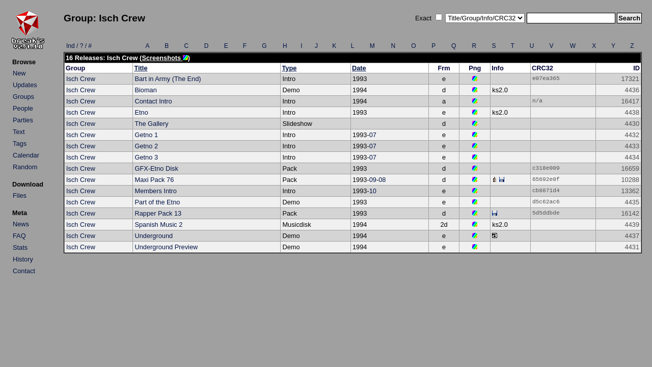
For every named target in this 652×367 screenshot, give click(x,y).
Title (140, 68)
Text (18, 132)
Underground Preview (166, 247)
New (19, 73)
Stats (20, 247)
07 (372, 135)
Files (19, 195)
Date (359, 68)
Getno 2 (146, 146)
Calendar (26, 155)
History (23, 259)
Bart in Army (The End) (167, 79)
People (23, 108)
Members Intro (155, 191)
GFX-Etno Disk (156, 168)
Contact (24, 271)
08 (382, 180)
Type (289, 68)
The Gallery (151, 123)
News (21, 224)
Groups (23, 96)
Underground (153, 236)
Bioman (145, 90)
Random (25, 167)
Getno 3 (146, 157)
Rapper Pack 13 (157, 213)
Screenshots (164, 58)
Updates (25, 85)
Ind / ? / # (79, 45)
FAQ (19, 236)
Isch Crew (80, 79)
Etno (141, 112)
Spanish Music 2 (158, 224)
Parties (23, 120)
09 (372, 180)
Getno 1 (146, 135)
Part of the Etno (157, 202)
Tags (19, 143)
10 (372, 191)
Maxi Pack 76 (154, 180)
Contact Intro (153, 101)
